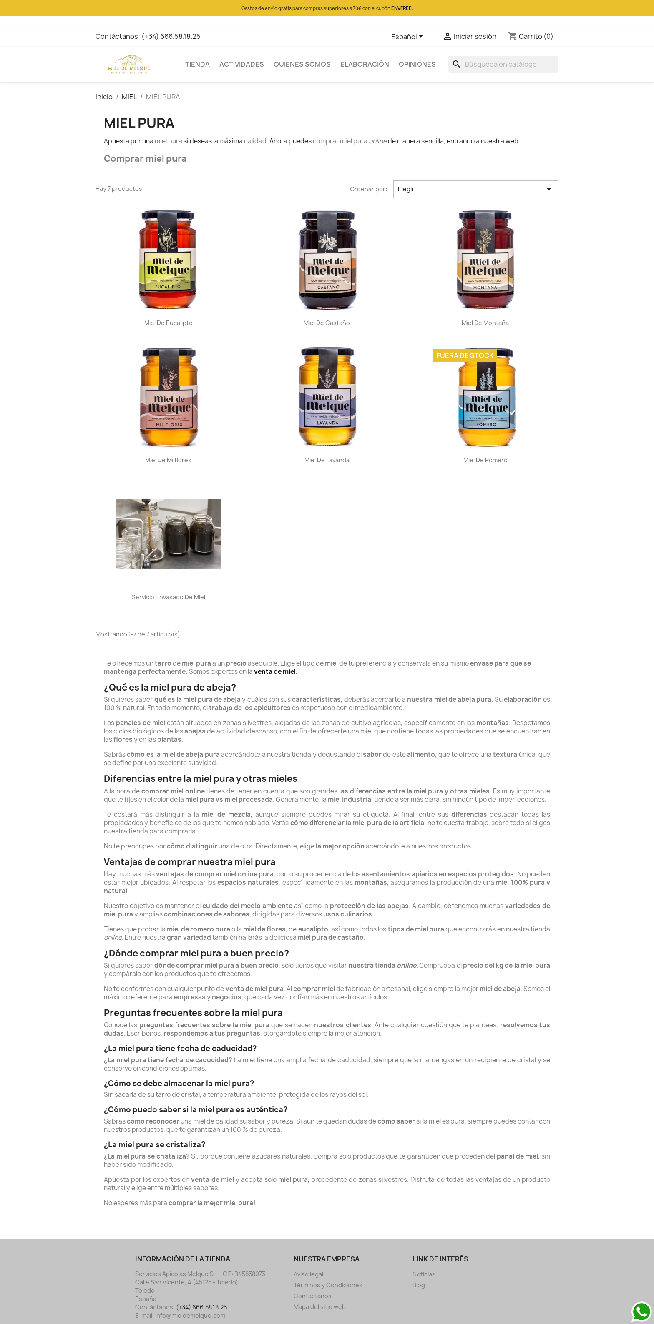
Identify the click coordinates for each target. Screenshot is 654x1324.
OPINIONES (417, 64)
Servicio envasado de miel (168, 597)
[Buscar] (503, 64)
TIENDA (197, 64)
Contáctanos (313, 1296)
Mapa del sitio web (320, 1307)
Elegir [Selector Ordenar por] (476, 189)
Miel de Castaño (327, 323)
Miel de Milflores (168, 460)
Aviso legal (308, 1274)
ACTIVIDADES (241, 64)
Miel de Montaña (485, 323)
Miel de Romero (485, 460)
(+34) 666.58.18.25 (171, 36)
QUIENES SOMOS (302, 64)
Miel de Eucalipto (168, 323)
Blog (419, 1285)
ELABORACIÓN (364, 64)
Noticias (424, 1274)
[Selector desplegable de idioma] (408, 37)
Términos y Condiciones (328, 1285)
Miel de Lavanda (327, 460)
